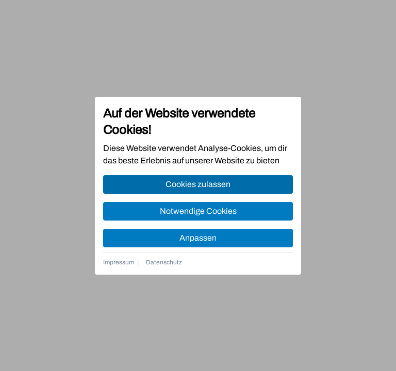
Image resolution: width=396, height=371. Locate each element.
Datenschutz (164, 262)
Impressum (118, 262)
